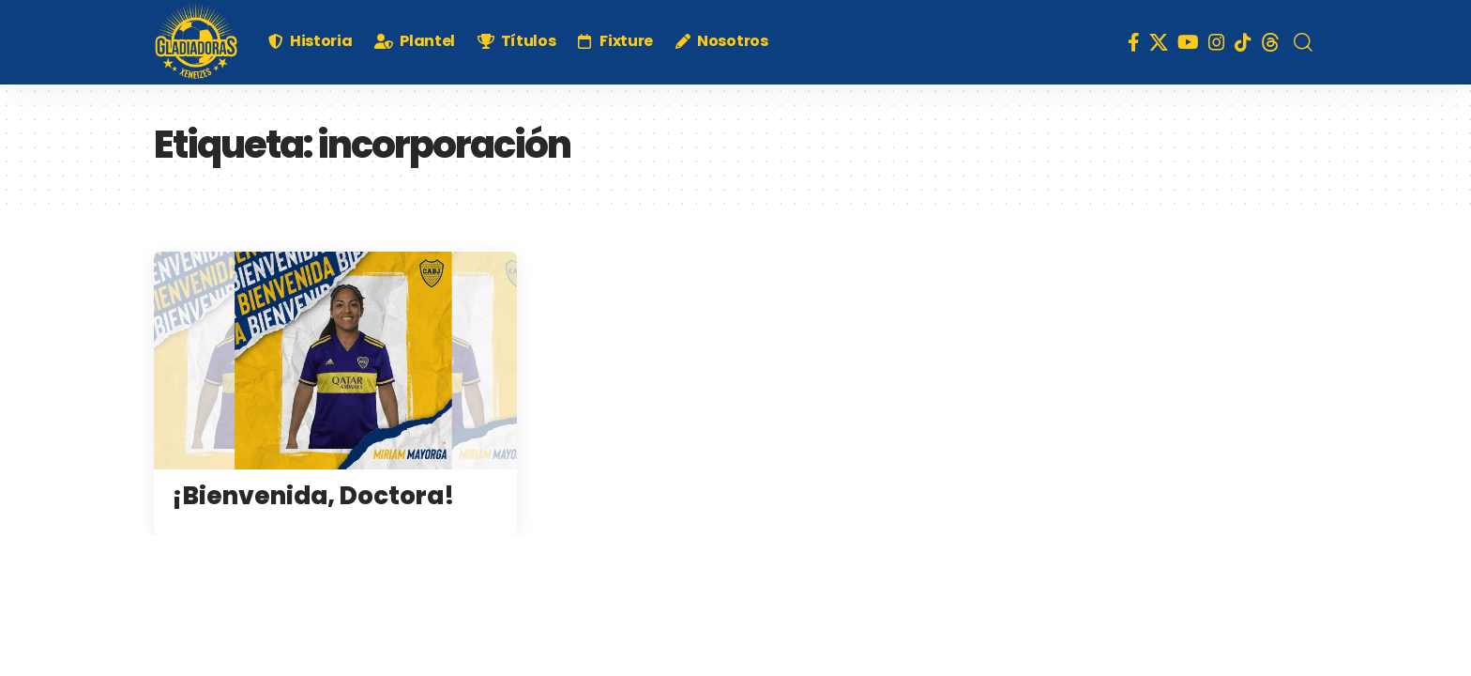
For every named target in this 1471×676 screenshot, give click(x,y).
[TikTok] (1243, 42)
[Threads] (1270, 42)
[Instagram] (1217, 42)
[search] (1303, 42)
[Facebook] (1134, 42)
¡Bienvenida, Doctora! (313, 496)
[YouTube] (1188, 42)
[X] (1159, 42)
